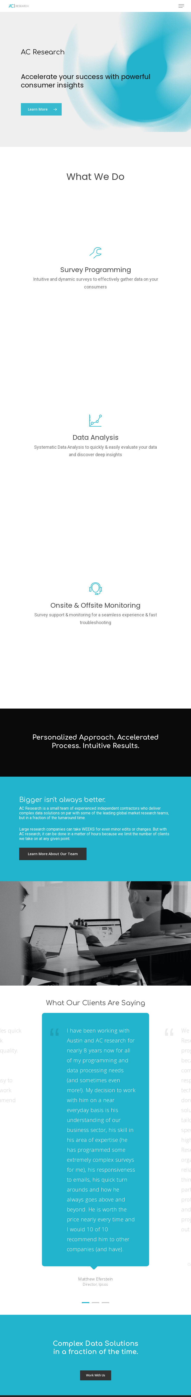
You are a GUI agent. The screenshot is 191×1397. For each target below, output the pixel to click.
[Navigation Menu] (181, 5)
